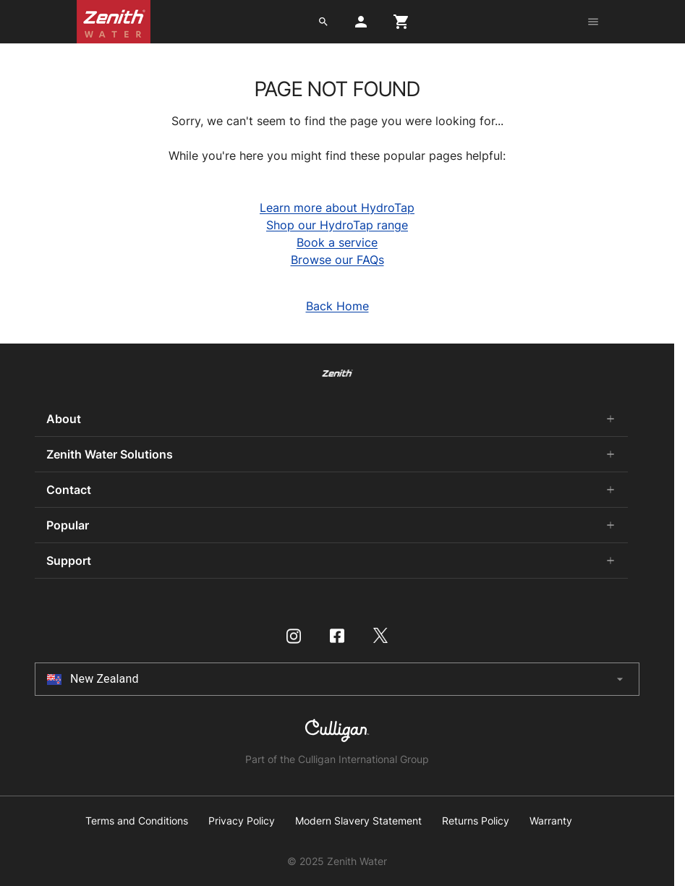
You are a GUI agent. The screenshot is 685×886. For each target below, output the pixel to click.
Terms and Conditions (136, 821)
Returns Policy (475, 821)
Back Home (337, 306)
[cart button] (401, 21)
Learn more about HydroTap (337, 207)
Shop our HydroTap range (337, 225)
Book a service (337, 242)
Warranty (550, 821)
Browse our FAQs (337, 259)
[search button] (323, 21)
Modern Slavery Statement (358, 821)
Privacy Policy (241, 821)
